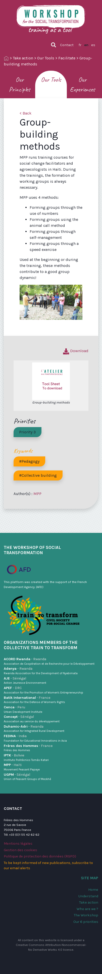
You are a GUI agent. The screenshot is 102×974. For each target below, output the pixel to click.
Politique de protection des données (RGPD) (40, 856)
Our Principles (19, 84)
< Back (25, 113)
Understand (88, 896)
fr (80, 45)
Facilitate (66, 58)
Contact (67, 45)
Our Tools (45, 58)
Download (75, 350)
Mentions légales (18, 843)
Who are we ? (87, 909)
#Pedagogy (29, 461)
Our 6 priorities (85, 922)
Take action (23, 58)
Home (93, 890)
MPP (37, 493)
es (93, 45)
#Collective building (38, 475)
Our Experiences (82, 84)
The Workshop (86, 915)
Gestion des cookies (20, 850)
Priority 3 (27, 432)
